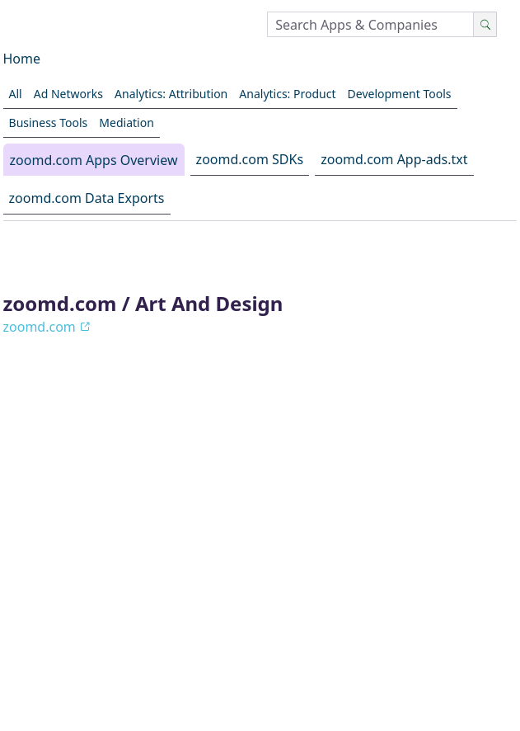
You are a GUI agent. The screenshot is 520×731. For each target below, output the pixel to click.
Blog (166, 658)
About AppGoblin (83, 658)
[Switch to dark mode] (60, 625)
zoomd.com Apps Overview (94, 160)
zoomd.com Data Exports (87, 198)
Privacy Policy (366, 658)
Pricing (287, 658)
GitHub (446, 658)
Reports (223, 658)
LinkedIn (227, 683)
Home (22, 59)
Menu (454, 693)
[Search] (485, 24)
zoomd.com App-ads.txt (394, 159)
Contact (295, 683)
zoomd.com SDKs (249, 159)
